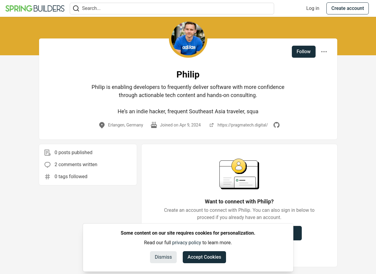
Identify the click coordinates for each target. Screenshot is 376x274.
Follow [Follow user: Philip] (304, 51)
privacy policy (186, 242)
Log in (312, 8)
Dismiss (163, 257)
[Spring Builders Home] (35, 8)
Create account (347, 8)
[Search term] (172, 8)
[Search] (76, 8)
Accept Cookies (204, 257)
